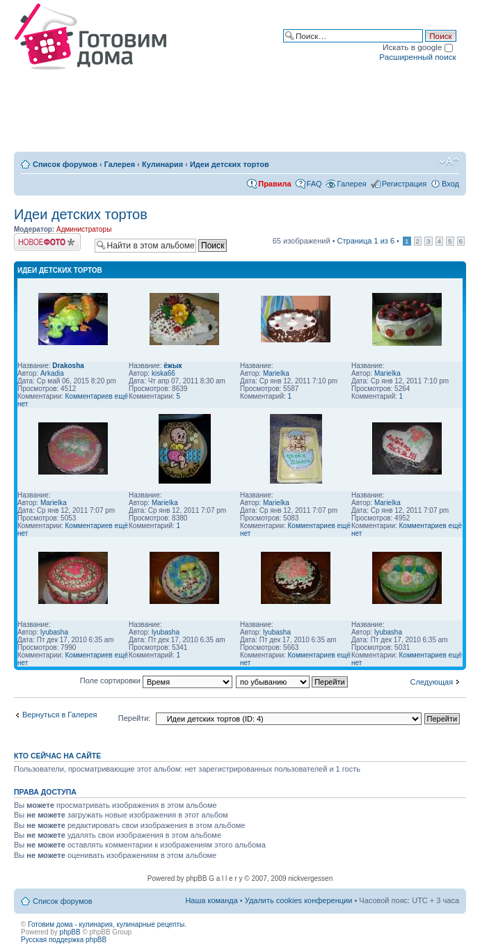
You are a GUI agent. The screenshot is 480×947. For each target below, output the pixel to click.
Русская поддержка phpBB (63, 940)
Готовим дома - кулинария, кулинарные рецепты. (107, 924)
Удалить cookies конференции (299, 900)
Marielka (276, 373)
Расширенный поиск (417, 56)
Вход (450, 184)
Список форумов (65, 164)
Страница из (365, 241)
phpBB (70, 932)
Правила (274, 184)
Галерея (119, 164)
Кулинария (162, 164)
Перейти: (134, 718)
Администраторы (83, 229)
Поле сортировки (156, 680)
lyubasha (54, 632)
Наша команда (211, 900)
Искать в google (418, 46)
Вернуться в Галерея (59, 714)
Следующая (432, 682)
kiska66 (163, 373)
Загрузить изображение (47, 241)
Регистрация (404, 184)
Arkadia (52, 373)
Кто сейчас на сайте (57, 755)
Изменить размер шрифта (449, 161)
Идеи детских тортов (229, 164)
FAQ (314, 184)
